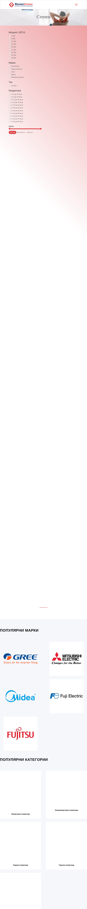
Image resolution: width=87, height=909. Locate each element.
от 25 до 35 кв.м (17, 105)
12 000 (13, 41)
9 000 (13, 39)
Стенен (14, 86)
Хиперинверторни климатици (66, 810)
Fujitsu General (16, 69)
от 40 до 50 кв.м (17, 113)
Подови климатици (20, 865)
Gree (13, 72)
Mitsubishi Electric (17, 77)
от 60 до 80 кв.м (17, 121)
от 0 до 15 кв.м (16, 94)
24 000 (13, 52)
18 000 (13, 47)
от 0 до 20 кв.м (16, 97)
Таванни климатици (66, 865)
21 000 (13, 50)
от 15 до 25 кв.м (17, 100)
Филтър (12, 132)
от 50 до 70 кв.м (17, 119)
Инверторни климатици (20, 814)
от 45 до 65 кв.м (17, 116)
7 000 (13, 36)
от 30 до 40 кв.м (17, 108)
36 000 (13, 58)
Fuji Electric (15, 66)
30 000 (13, 55)
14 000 (13, 44)
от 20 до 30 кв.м (17, 102)
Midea (13, 74)
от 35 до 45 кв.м (17, 111)
